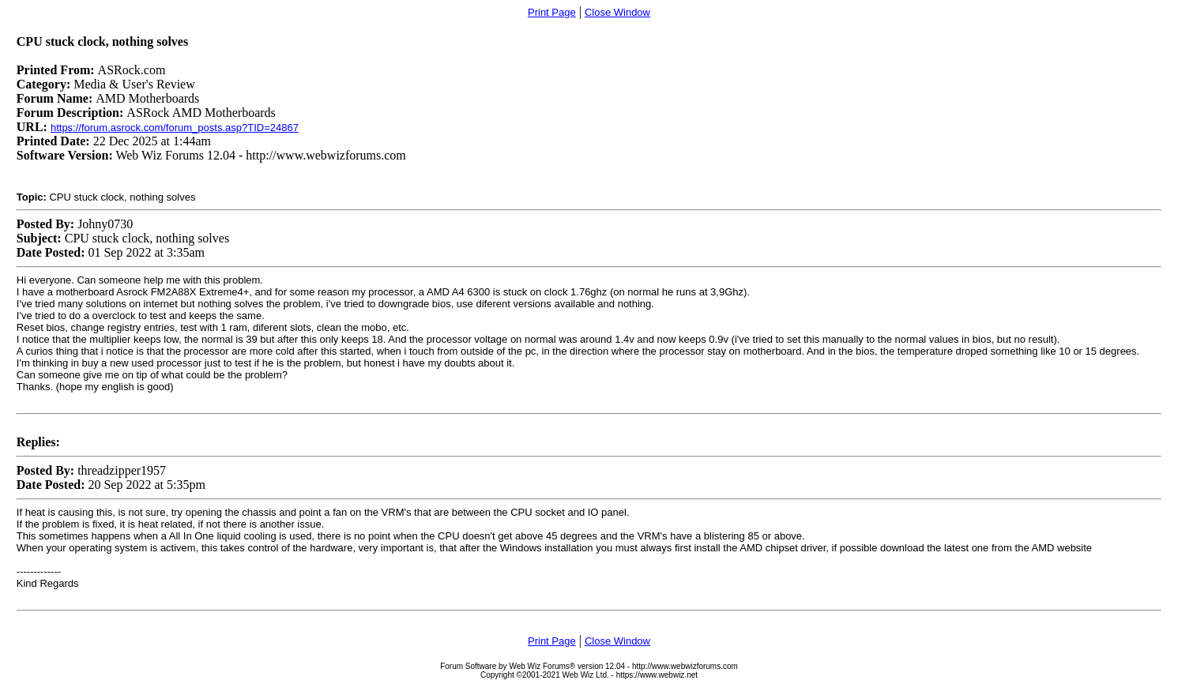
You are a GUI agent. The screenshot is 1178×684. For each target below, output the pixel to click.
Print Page (552, 12)
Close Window (617, 12)
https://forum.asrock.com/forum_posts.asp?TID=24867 (175, 127)
